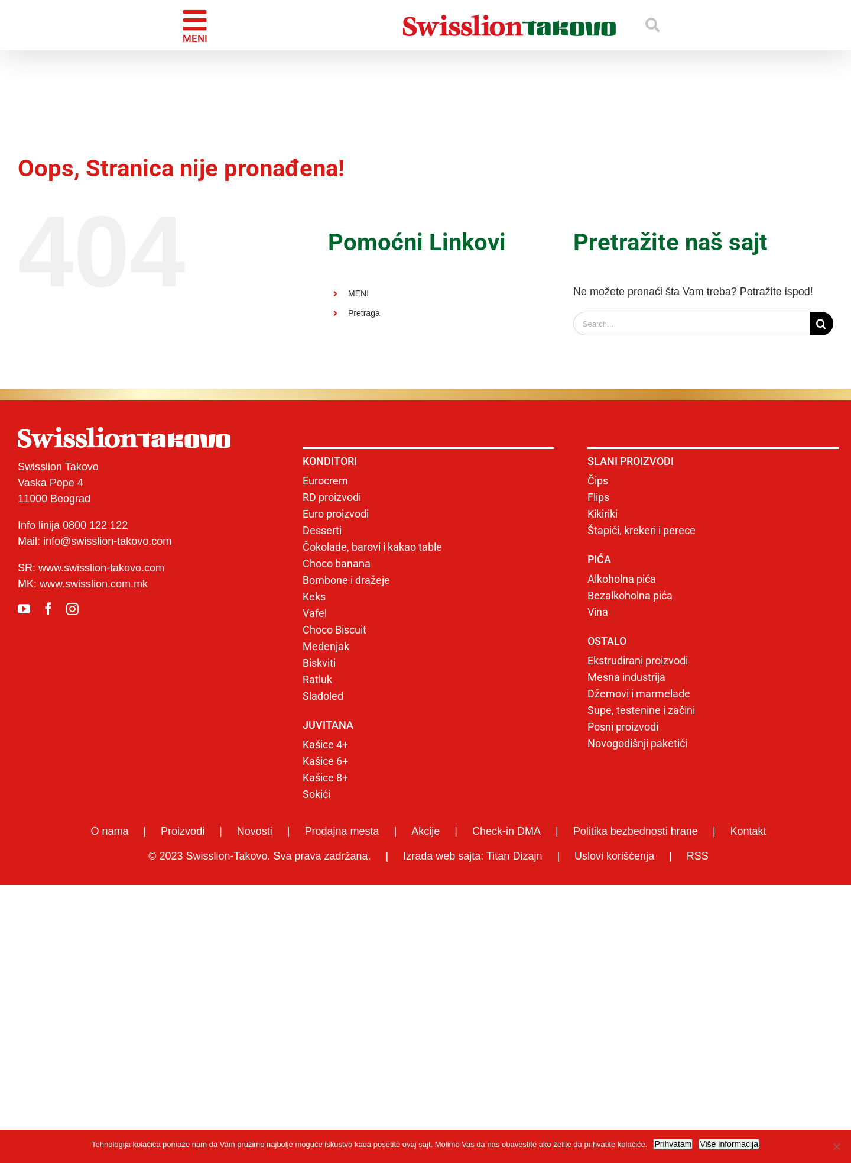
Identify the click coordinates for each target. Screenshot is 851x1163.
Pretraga (364, 313)
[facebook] (48, 609)
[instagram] (72, 609)
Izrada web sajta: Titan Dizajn (472, 856)
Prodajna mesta (342, 831)
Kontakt (748, 831)
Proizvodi (182, 831)
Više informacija (729, 1144)
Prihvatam (672, 1144)
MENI (358, 293)
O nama (109, 831)
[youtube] (24, 609)
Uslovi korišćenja (614, 856)
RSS (698, 856)
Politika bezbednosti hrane (635, 831)
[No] (836, 1146)
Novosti (254, 831)
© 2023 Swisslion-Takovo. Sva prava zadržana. (259, 856)
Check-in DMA (506, 831)
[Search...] (691, 323)
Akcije (425, 831)
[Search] (821, 323)
